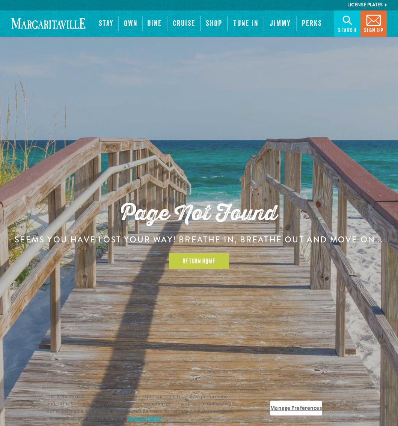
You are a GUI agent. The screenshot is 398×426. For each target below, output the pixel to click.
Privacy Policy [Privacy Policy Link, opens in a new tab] (144, 420)
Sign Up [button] (374, 23)
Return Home (199, 261)
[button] (106, 23)
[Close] (386, 408)
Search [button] (347, 23)
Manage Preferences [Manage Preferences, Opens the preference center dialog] (295, 409)
